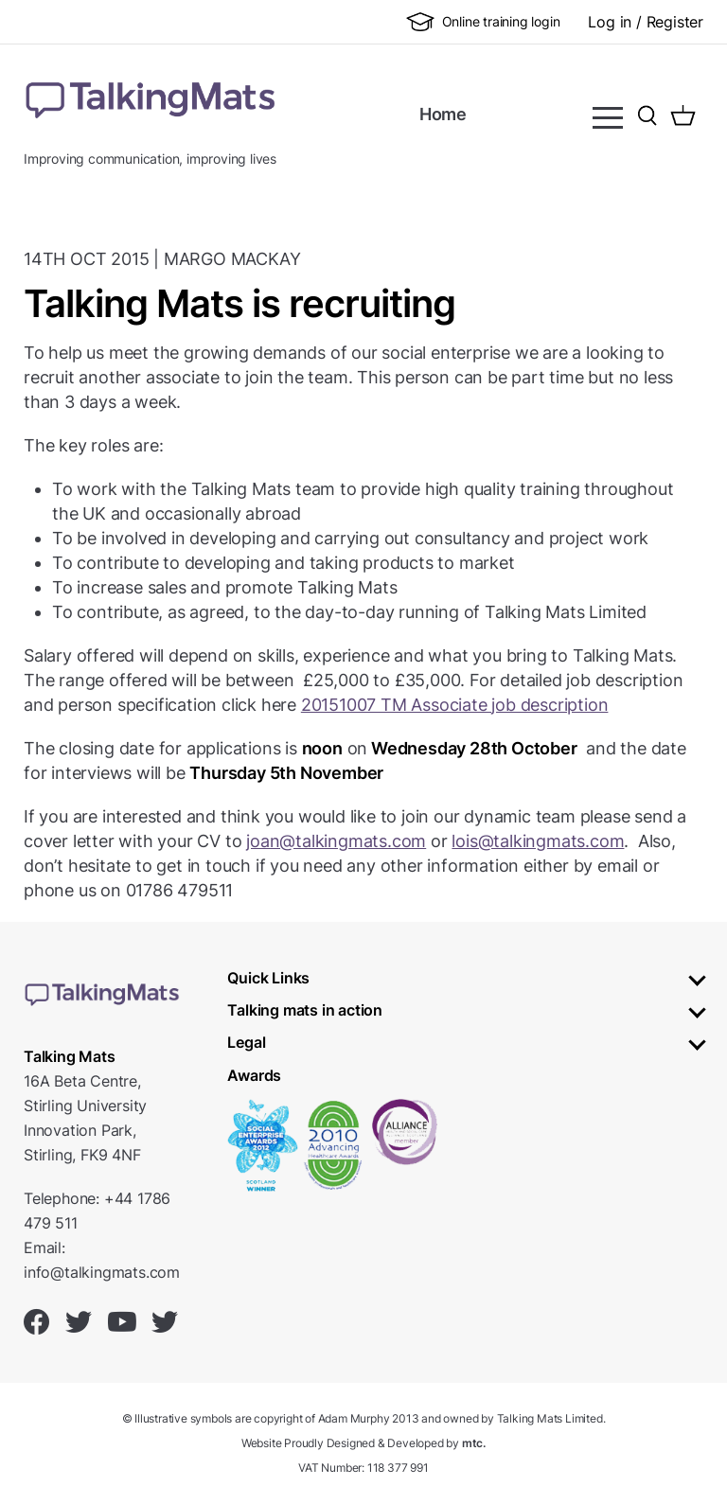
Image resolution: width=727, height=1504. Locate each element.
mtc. (474, 1443)
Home (443, 114)
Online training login (483, 21)
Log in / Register (645, 21)
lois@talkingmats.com (538, 841)
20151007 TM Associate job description (455, 705)
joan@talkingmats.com (336, 841)
